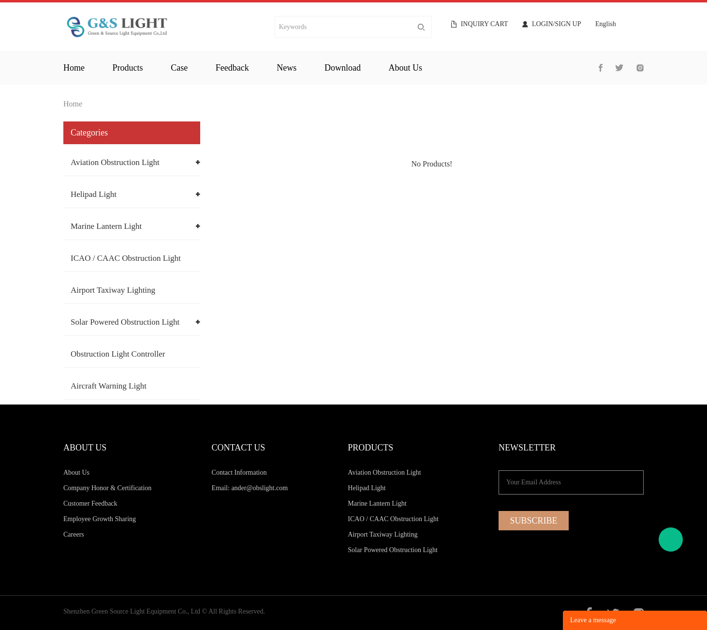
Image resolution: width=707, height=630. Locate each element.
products (128, 68)
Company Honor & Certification (107, 488)
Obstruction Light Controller (118, 354)
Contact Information (239, 472)
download (342, 68)
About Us (76, 472)
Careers (73, 534)
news (286, 68)
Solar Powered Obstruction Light (125, 322)
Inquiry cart (484, 24)
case (179, 68)
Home (72, 104)
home (74, 68)
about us (406, 68)
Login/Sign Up (556, 24)
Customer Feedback (90, 503)
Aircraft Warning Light (109, 385)
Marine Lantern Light (106, 226)
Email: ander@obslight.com (250, 488)
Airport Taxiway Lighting (113, 290)
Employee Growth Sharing (99, 519)
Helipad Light (94, 194)
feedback (232, 68)
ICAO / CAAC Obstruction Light (126, 258)
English (605, 24)
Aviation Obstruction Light (115, 162)
